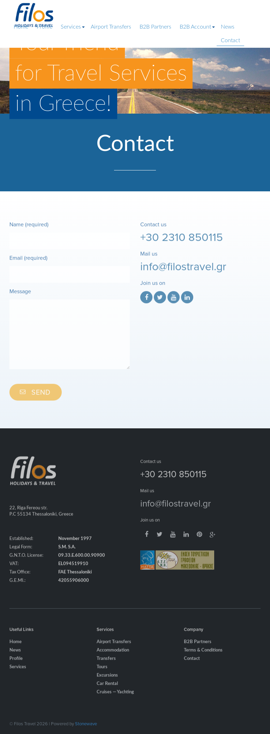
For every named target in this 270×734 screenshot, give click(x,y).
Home (21, 27)
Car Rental (107, 688)
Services (71, 27)
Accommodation (113, 654)
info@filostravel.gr (183, 270)
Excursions (107, 680)
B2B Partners (155, 27)
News (227, 27)
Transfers (106, 663)
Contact (230, 40)
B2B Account (195, 27)
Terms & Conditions (203, 654)
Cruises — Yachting (115, 696)
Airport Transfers (111, 27)
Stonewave (86, 723)
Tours (102, 671)
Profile (44, 27)
